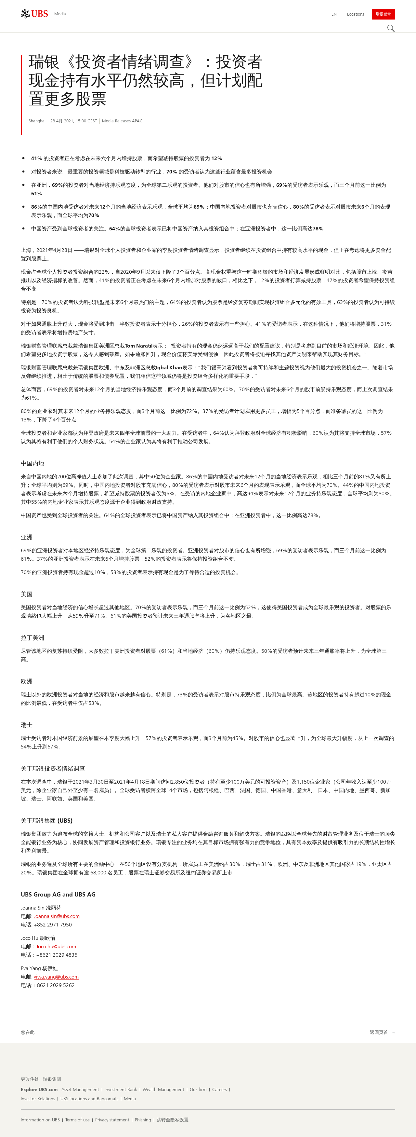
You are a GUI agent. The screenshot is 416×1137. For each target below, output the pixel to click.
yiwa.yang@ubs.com (56, 977)
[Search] (391, 29)
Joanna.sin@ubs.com (57, 916)
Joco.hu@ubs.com (56, 946)
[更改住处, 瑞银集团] (52, 1079)
